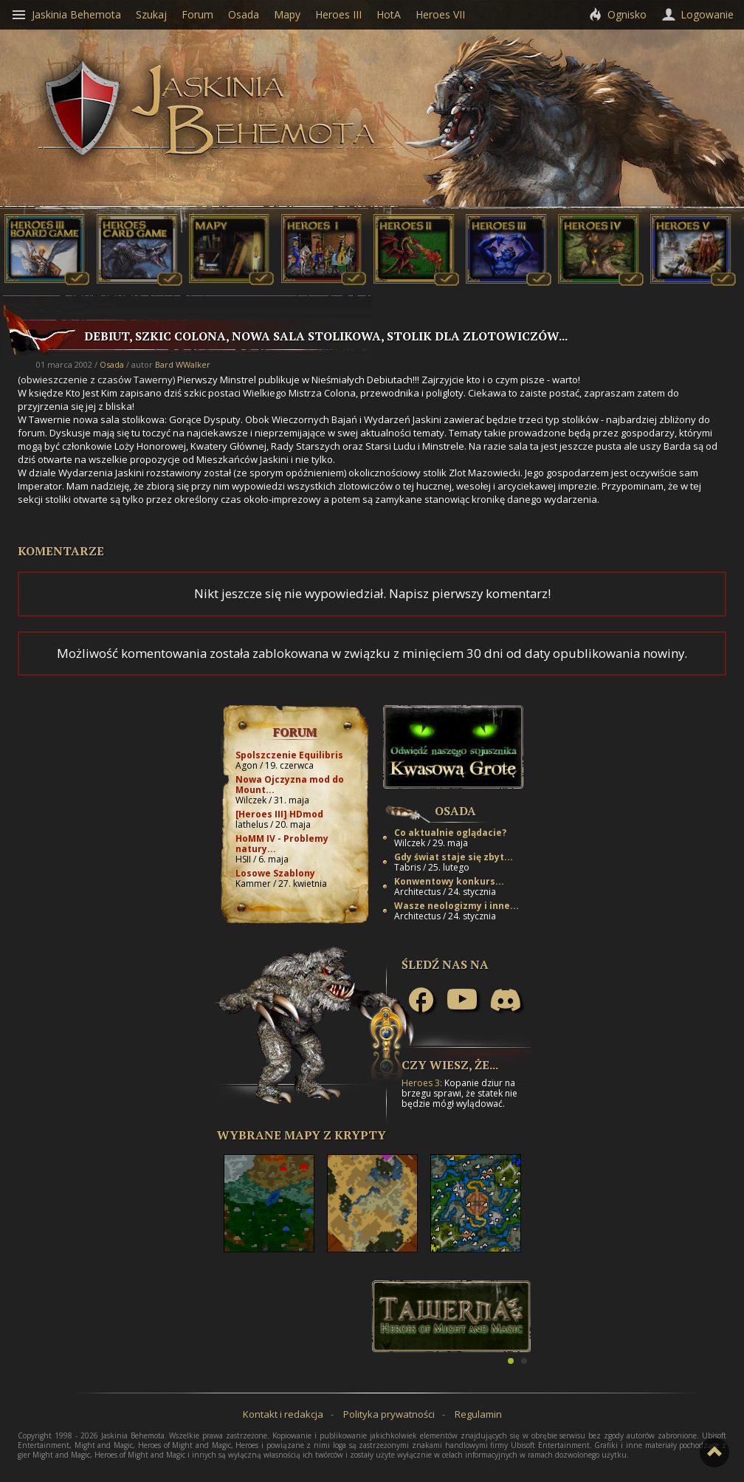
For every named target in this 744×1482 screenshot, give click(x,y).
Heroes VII (440, 14)
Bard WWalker (182, 364)
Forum (295, 732)
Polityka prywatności (389, 1414)
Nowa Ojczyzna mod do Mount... (289, 784)
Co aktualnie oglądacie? (450, 832)
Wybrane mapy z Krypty (301, 1135)
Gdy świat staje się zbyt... (453, 857)
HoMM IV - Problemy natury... (281, 843)
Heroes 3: (422, 1083)
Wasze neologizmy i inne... (456, 905)
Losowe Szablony (275, 873)
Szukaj (151, 14)
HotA (388, 14)
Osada (112, 364)
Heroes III (338, 14)
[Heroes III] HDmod (279, 814)
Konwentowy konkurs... (449, 881)
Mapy (287, 14)
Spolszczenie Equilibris (289, 755)
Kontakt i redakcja (283, 1414)
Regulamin (478, 1414)
